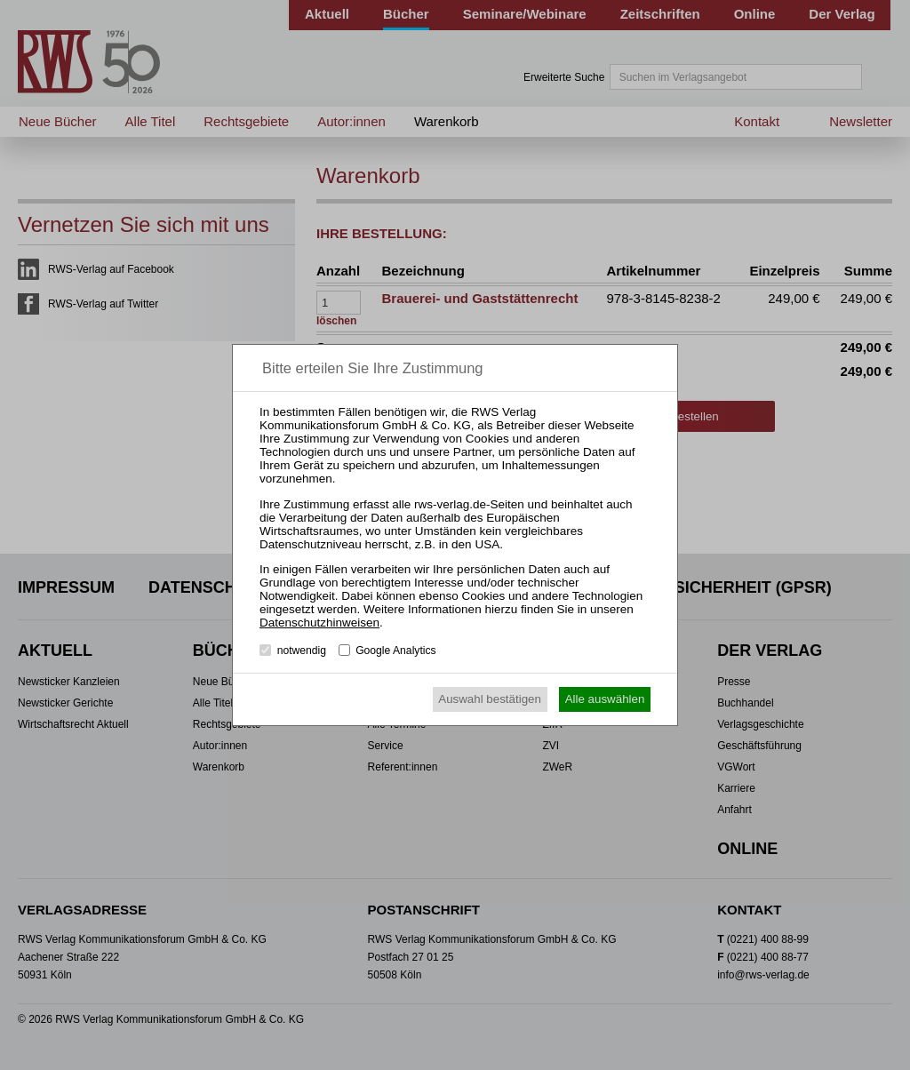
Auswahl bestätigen (489, 699)
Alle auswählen (605, 699)
